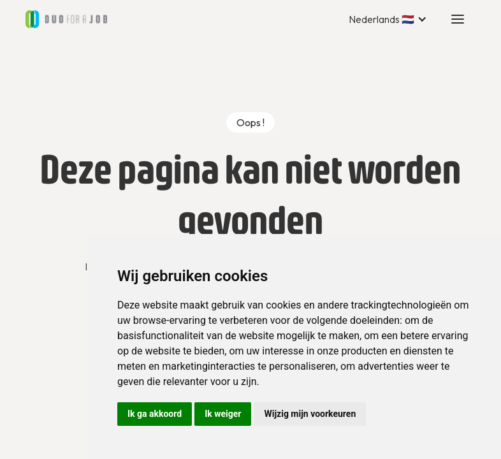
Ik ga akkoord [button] (154, 414)
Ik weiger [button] (223, 414)
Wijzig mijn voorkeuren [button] (310, 414)
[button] (388, 19)
